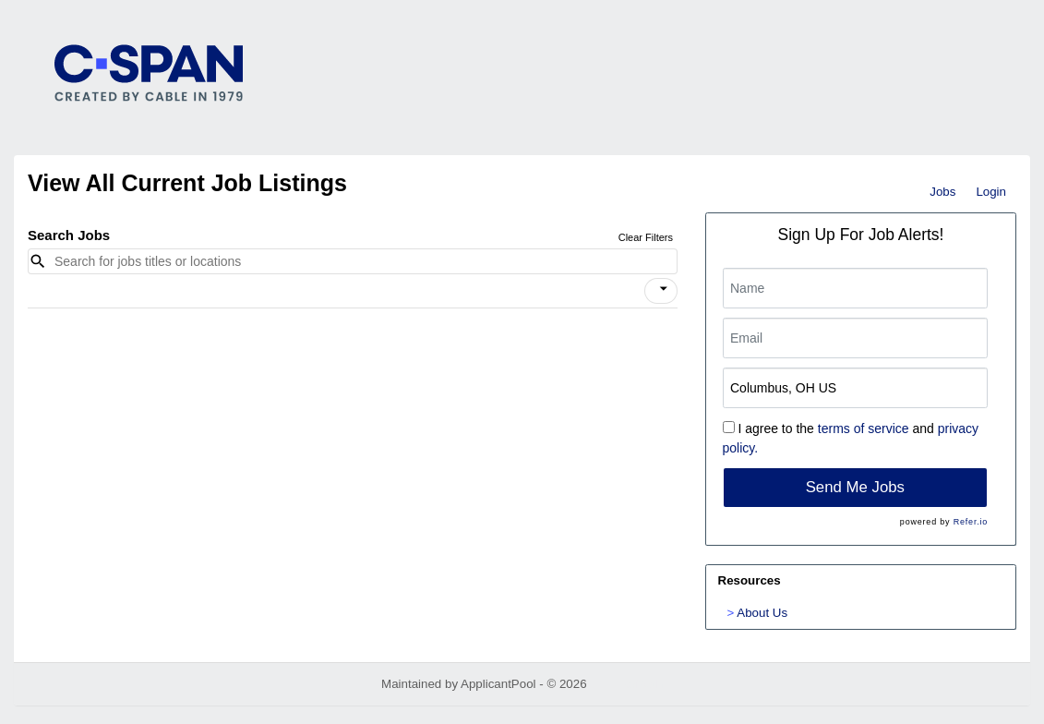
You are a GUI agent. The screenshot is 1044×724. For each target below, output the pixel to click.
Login (991, 192)
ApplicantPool (498, 684)
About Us (762, 613)
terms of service (863, 428)
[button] (661, 291)
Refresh (641, 684)
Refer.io (971, 521)
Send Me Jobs (855, 487)
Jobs (942, 192)
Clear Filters (645, 237)
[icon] (663, 289)
